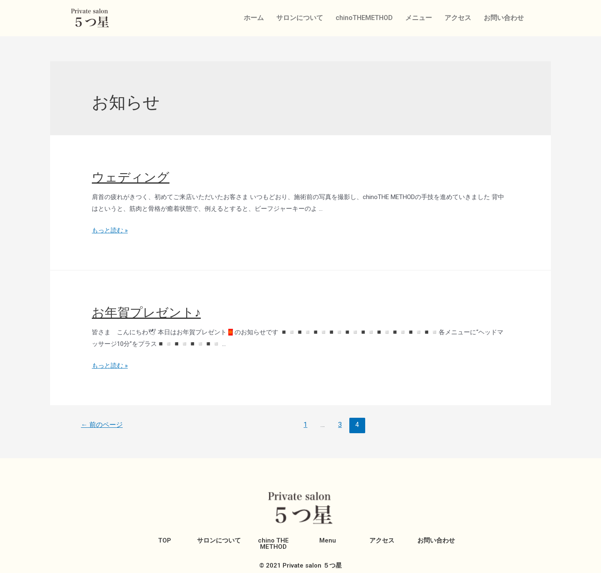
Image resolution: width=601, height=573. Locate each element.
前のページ (102, 425)
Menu (327, 540)
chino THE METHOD (273, 543)
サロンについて (299, 18)
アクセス (457, 18)
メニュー (418, 18)
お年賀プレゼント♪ (146, 312)
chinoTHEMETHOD (364, 18)
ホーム (254, 18)
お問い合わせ (504, 18)
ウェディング (130, 177)
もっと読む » (110, 230)
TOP (164, 540)
